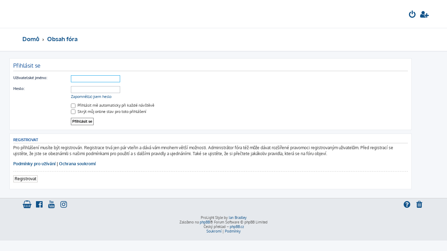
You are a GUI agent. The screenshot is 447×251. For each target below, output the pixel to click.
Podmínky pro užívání (47, 163)
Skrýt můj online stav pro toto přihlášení (121, 111)
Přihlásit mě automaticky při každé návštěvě (125, 105)
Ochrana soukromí (90, 163)
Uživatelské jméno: (43, 77)
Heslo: (31, 88)
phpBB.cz (237, 227)
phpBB (205, 222)
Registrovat (38, 178)
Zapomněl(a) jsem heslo (104, 96)
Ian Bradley (238, 217)
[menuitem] (412, 15)
